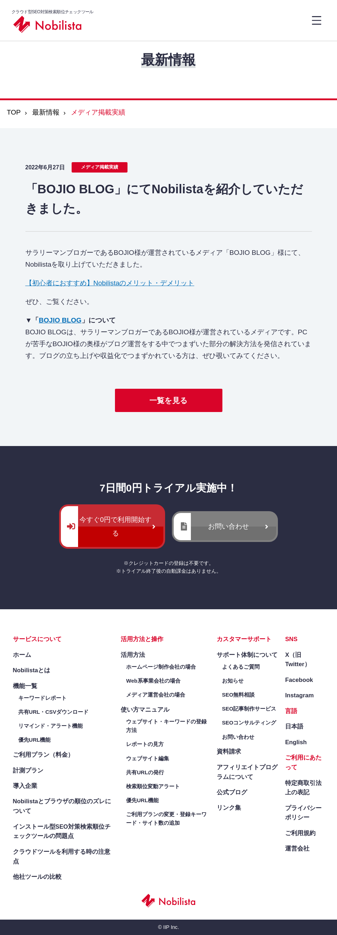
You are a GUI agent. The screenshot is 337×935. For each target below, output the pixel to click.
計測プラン (28, 770)
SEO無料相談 (238, 695)
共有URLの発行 (145, 772)
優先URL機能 (34, 740)
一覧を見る (168, 400)
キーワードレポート (42, 698)
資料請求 (229, 751)
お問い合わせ (228, 526)
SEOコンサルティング (249, 723)
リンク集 (229, 807)
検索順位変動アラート (153, 786)
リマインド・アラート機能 (50, 726)
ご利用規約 (300, 833)
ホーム (22, 654)
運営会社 (297, 848)
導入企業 (25, 786)
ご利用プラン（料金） (43, 754)
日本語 (294, 726)
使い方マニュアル (145, 709)
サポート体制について (247, 654)
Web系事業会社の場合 (153, 681)
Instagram (299, 695)
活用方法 (133, 654)
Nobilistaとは (31, 670)
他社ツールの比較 (37, 876)
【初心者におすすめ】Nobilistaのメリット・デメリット (109, 283)
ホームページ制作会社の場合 (161, 667)
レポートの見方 (145, 744)
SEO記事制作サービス (249, 709)
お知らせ (233, 681)
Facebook (299, 680)
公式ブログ (232, 792)
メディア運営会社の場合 (155, 695)
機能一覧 (25, 686)
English (296, 742)
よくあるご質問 (241, 667)
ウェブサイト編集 (147, 758)
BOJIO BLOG (60, 320)
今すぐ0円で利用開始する (115, 526)
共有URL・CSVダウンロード (53, 712)
